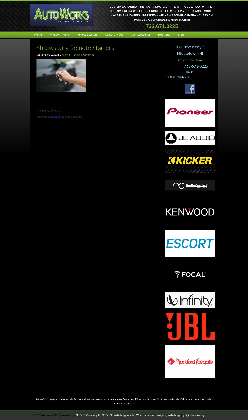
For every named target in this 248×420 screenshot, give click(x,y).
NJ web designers (121, 415)
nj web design (173, 415)
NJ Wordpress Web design (148, 415)
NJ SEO (103, 415)
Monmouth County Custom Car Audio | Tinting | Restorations (61, 14)
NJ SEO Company (87, 415)
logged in (56, 116)
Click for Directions (190, 60)
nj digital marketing (193, 415)
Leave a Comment (84, 54)
